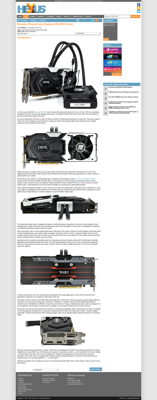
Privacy (20, 393)
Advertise (21, 380)
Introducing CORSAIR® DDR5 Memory (120, 87)
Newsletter (52, 380)
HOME (20, 16)
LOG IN (106, 39)
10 (96, 20)
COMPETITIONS (78, 16)
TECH (26, 16)
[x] (101, 1)
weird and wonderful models (85, 179)
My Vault (23, 33)
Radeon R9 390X (41, 112)
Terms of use (22, 391)
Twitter (52, 378)
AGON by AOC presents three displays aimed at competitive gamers (123, 102)
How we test (21, 386)
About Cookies (22, 388)
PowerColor (24, 30)
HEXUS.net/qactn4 (30, 31)
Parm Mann (22, 27)
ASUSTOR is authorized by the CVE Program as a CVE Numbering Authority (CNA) (123, 112)
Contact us (21, 382)
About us (20, 378)
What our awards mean (25, 389)
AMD (37, 30)
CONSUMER (50, 16)
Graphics (33, 20)
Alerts (47, 378)
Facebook (45, 380)
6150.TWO (32, 30)
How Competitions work (25, 384)
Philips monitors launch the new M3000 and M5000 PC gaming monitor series (122, 107)
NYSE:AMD (43, 30)
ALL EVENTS (116, 74)
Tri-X (47, 358)
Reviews (42, 20)
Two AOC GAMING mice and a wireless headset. (123, 97)
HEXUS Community (76, 375)
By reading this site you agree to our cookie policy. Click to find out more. (78, 1)
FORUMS (87, 16)
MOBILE (58, 16)
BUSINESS (41, 16)
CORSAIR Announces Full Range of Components (123, 92)
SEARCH (136, 16)
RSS (43, 378)
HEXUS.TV (67, 16)
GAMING (32, 16)
